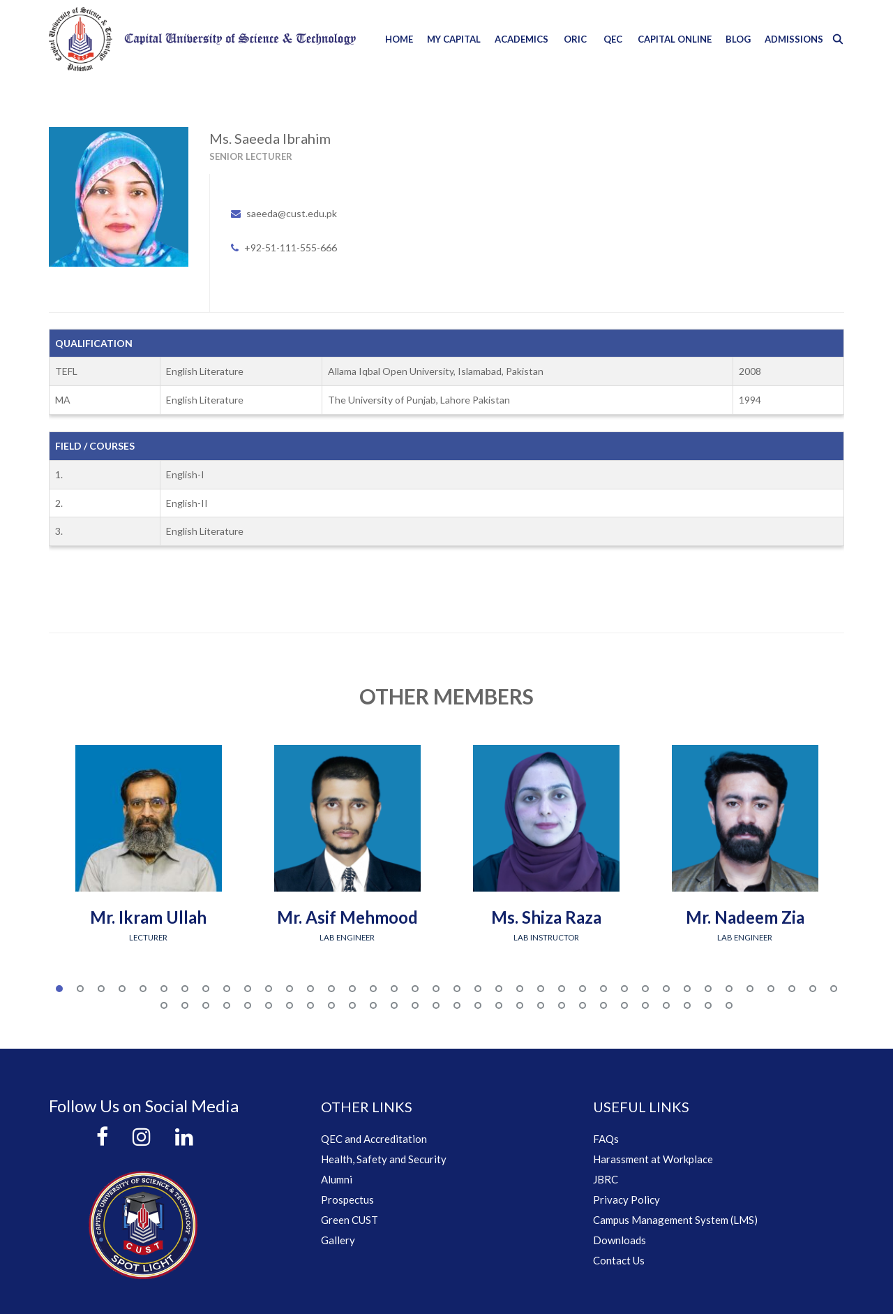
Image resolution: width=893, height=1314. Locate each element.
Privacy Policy (626, 1199)
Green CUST (349, 1219)
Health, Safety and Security (383, 1159)
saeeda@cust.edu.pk (291, 213)
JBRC (605, 1179)
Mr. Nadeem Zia (745, 917)
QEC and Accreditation (374, 1138)
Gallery (338, 1240)
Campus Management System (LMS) (675, 1219)
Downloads (619, 1240)
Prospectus (347, 1199)
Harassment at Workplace (653, 1159)
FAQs (606, 1138)
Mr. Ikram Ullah (148, 917)
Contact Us (619, 1260)
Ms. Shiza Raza (546, 917)
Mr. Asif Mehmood (347, 917)
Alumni (336, 1179)
